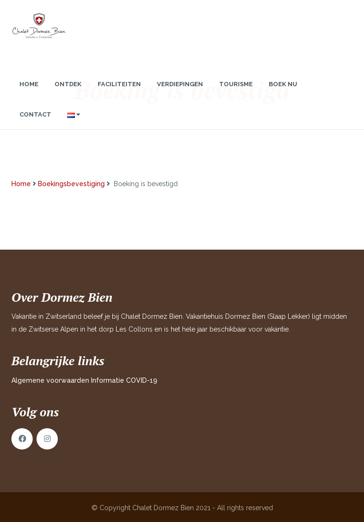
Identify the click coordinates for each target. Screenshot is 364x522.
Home (28, 93)
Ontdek (68, 93)
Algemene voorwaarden (50, 380)
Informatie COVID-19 (124, 380)
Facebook (22, 439)
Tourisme (236, 93)
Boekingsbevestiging (71, 184)
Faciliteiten (119, 93)
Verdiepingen (180, 93)
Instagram (47, 439)
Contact (35, 123)
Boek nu (283, 93)
